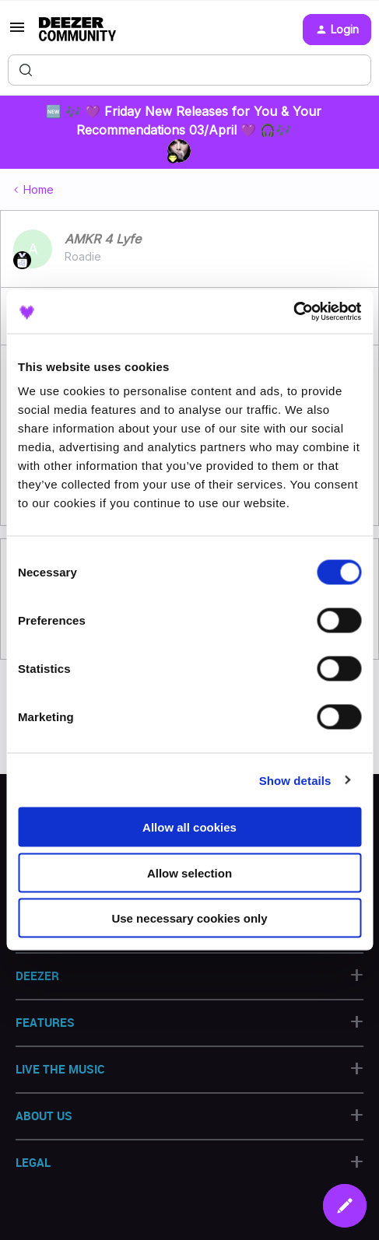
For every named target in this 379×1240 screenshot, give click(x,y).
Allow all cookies (189, 827)
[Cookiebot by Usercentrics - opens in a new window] (293, 312)
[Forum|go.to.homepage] (77, 29)
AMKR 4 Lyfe (103, 239)
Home (38, 189)
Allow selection (189, 872)
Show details (295, 779)
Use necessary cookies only (189, 918)
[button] (17, 32)
